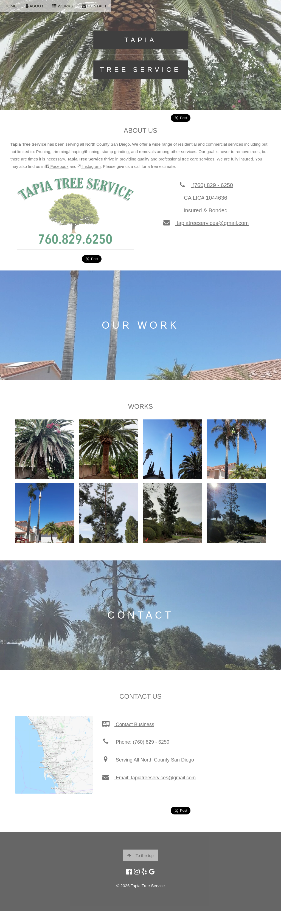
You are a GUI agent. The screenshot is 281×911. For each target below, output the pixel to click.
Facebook (57, 166)
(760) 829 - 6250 (205, 185)
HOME (10, 6)
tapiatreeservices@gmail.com (205, 223)
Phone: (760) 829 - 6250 (135, 742)
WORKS (62, 6)
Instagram (89, 166)
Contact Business (128, 724)
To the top (140, 855)
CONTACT (94, 6)
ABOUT (35, 6)
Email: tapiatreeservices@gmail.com (149, 777)
